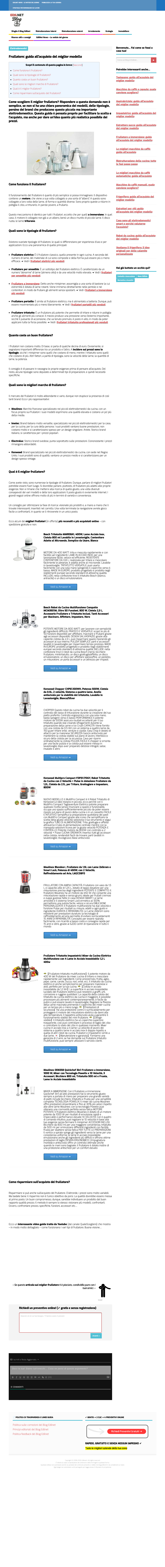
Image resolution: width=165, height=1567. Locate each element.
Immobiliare (123, 31)
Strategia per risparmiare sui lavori (26, 8)
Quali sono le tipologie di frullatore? (32, 75)
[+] (50, 1377)
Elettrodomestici (18, 48)
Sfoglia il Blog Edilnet (20, 31)
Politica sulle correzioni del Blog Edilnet (34, 1425)
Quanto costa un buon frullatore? (30, 79)
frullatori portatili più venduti (88, 304)
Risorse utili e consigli (21, 37)
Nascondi (77, 65)
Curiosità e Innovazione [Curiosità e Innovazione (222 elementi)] (126, 276)
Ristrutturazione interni (46, 31)
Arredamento (94, 31)
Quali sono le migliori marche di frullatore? (35, 84)
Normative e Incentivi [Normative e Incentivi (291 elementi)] (125, 280)
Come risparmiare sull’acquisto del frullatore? (37, 93)
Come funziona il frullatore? (27, 70)
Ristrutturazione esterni (72, 31)
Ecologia (109, 31)
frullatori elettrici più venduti (47, 261)
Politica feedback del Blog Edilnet (31, 1434)
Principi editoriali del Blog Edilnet (30, 1429)
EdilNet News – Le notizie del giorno (26, 2)
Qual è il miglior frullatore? (27, 88)
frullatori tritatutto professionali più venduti (82, 322)
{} (46, 1377)
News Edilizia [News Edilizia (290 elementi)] (142, 276)
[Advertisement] (82, 1517)
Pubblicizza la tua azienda (51, 2)
